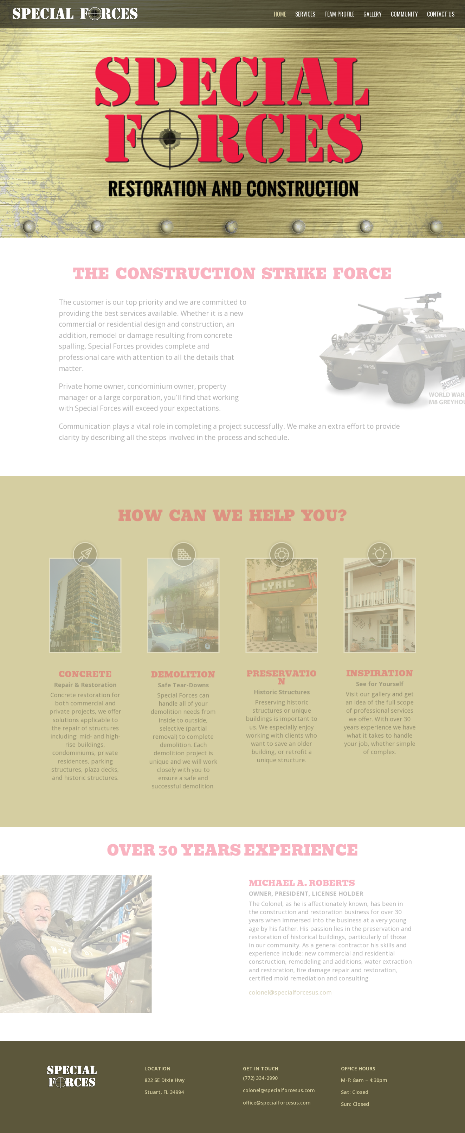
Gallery (372, 15)
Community (404, 15)
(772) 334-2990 (260, 1078)
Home (280, 15)
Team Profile (339, 15)
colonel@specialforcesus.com (279, 1090)
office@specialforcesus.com (277, 1102)
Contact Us (440, 15)
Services (305, 15)
